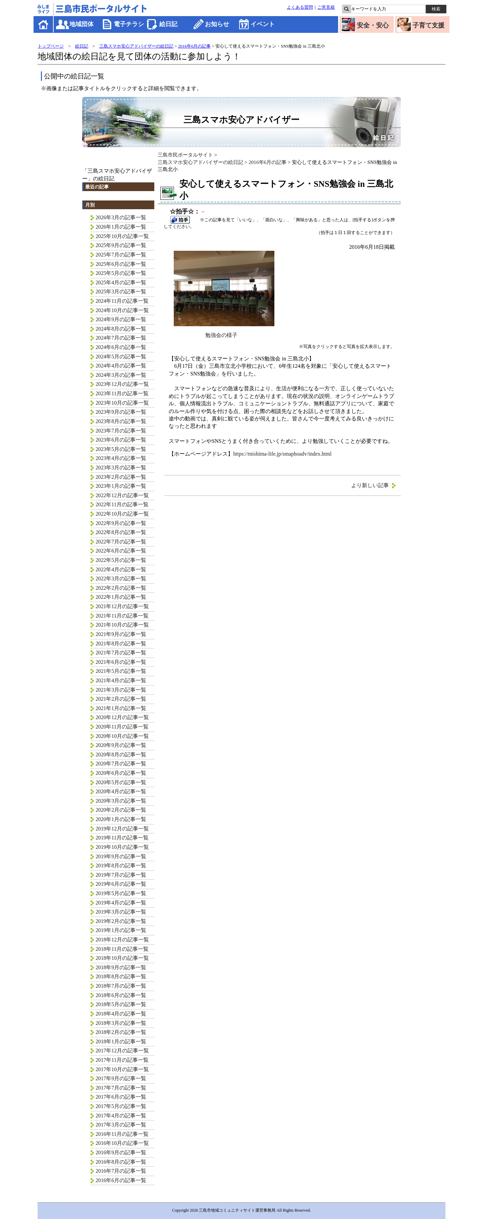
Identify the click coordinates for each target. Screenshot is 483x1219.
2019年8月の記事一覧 (121, 865)
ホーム (44, 24)
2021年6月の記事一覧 (121, 662)
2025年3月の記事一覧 (121, 291)
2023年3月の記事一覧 (121, 467)
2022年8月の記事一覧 (121, 532)
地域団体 (81, 24)
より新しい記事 (370, 485)
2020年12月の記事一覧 (122, 717)
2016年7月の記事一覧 (121, 1171)
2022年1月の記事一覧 (121, 597)
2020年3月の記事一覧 (121, 801)
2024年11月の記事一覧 (122, 301)
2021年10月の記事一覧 (122, 625)
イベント (263, 24)
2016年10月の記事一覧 (122, 1143)
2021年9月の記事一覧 (121, 634)
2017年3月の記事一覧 (121, 1124)
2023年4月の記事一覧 (121, 458)
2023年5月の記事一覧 (121, 449)
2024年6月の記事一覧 (121, 347)
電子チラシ (129, 24)
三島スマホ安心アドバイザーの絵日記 (136, 46)
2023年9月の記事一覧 (121, 412)
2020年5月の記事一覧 (121, 782)
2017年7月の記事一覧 (121, 1088)
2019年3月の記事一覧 (121, 912)
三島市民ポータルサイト (185, 155)
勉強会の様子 (224, 332)
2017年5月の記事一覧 (121, 1106)
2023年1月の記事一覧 (121, 486)
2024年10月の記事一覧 (122, 310)
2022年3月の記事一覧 (121, 578)
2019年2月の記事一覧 (121, 921)
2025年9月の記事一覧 (121, 245)
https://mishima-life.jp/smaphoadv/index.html (282, 454)
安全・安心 (373, 25)
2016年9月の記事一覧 (121, 1152)
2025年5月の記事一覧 (121, 273)
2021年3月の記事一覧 (121, 690)
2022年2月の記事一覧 (121, 588)
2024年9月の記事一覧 (121, 319)
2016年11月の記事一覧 (122, 1134)
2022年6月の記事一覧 (121, 551)
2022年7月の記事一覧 (121, 541)
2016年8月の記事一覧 (121, 1162)
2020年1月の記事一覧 (121, 819)
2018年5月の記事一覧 (121, 1004)
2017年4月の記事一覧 (121, 1115)
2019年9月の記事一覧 (121, 856)
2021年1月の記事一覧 (121, 708)
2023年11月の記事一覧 (122, 393)
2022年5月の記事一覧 (121, 560)
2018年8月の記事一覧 (121, 976)
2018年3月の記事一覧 (121, 1023)
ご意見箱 (326, 7)
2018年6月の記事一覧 (121, 995)
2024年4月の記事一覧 (121, 365)
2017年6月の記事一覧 (121, 1097)
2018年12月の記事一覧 (122, 939)
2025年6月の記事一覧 (121, 264)
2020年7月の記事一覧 (121, 763)
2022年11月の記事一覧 (122, 504)
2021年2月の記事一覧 (121, 699)
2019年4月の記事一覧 (121, 903)
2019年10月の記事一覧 (122, 847)
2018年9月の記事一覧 (121, 967)
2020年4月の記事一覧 (121, 791)
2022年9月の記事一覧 (121, 523)
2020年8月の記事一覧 (121, 754)
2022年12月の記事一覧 (122, 495)
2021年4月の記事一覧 (121, 680)
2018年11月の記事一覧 (122, 949)
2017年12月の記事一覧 (122, 1050)
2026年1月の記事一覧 (121, 227)
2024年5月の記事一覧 (121, 356)
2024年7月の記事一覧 (121, 338)
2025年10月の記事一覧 (122, 236)
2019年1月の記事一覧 (121, 930)
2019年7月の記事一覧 (121, 875)
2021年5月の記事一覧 (121, 671)
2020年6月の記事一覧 (121, 773)
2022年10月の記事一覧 (122, 514)
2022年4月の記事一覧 (121, 569)
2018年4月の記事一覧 (121, 1014)
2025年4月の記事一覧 (121, 282)
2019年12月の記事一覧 (122, 828)
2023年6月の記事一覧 (121, 440)
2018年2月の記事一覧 (121, 1032)
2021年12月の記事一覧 (122, 606)
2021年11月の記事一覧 (122, 616)
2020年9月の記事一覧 (121, 745)
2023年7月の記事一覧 (121, 430)
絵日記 (168, 24)
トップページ (51, 46)
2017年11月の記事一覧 (122, 1060)
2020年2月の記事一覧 (121, 810)
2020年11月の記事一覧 (122, 727)
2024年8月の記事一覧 (121, 329)
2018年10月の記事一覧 (122, 958)
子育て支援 (428, 25)
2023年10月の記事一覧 (122, 403)
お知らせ (217, 24)
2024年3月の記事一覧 (121, 375)
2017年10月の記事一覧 (122, 1069)
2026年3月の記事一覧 (121, 217)
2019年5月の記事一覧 (121, 893)
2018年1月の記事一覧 (121, 1041)
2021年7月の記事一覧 (121, 652)
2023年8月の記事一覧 (121, 421)
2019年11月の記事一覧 (122, 837)
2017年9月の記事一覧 (121, 1078)
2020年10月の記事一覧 (122, 736)
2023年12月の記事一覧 (122, 384)
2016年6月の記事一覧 (121, 1180)
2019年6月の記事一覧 (121, 884)
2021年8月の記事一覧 (121, 643)
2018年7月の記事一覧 (121, 986)
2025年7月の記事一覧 (121, 254)
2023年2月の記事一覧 (121, 477)
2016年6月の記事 (194, 46)
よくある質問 (300, 7)
